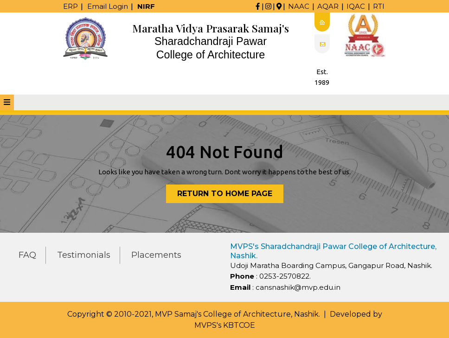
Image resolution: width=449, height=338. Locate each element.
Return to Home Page (230, 195)
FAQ (27, 255)
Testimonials (83, 255)
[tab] (7, 102)
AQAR (328, 6)
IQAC (355, 6)
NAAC (298, 6)
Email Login (107, 6)
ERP (70, 6)
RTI (379, 6)
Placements (156, 255)
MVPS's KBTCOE (224, 325)
